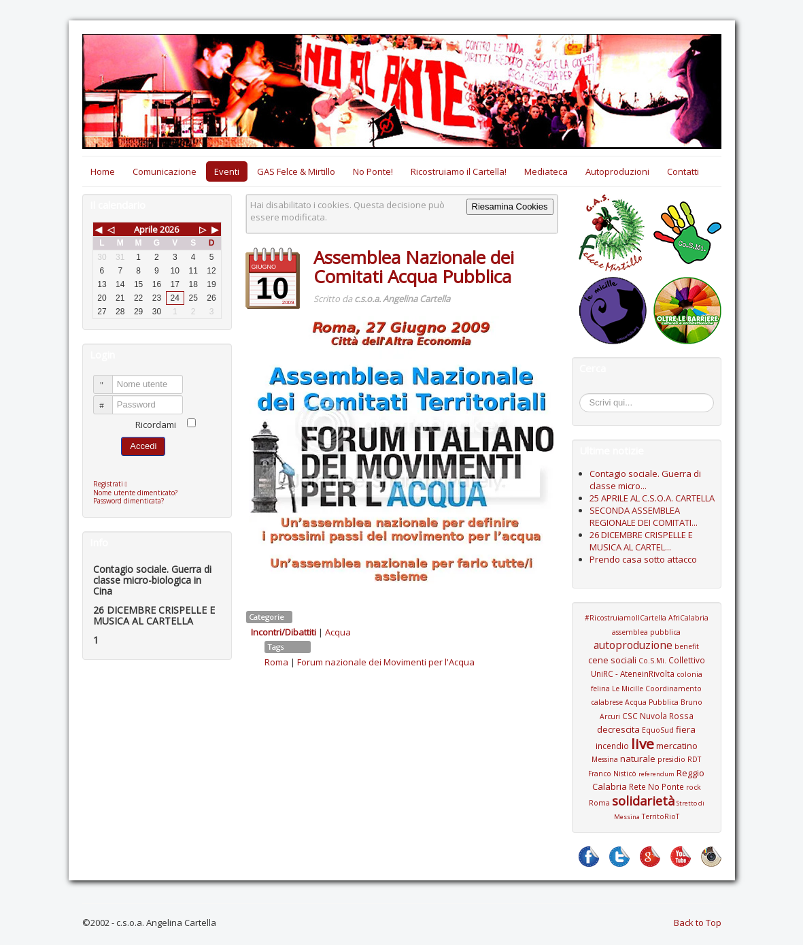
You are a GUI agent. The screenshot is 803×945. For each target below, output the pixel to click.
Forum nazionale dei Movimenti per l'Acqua (386, 662)
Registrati (114, 483)
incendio (612, 745)
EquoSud (658, 730)
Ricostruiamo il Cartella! (459, 171)
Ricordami (155, 424)
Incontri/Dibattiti (283, 632)
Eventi (226, 171)
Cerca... (586, 395)
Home (102, 171)
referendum (656, 773)
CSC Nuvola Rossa (658, 715)
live (642, 743)
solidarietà (643, 801)
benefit (686, 646)
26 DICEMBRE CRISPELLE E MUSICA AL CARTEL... (641, 541)
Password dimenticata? (128, 500)
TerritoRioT (660, 816)
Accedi (143, 446)
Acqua (338, 632)
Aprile (146, 229)
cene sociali (612, 660)
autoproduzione (633, 644)
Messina (605, 759)
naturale (637, 758)
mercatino (677, 746)
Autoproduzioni (617, 171)
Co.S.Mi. (652, 660)
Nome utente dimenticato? (135, 492)
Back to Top (697, 922)
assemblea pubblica (646, 632)
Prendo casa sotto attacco (643, 559)
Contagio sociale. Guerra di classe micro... (645, 479)
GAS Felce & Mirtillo (296, 171)
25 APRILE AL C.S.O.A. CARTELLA (652, 498)
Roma (276, 662)
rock (693, 787)
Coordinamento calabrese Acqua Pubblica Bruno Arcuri (646, 702)
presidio (671, 759)
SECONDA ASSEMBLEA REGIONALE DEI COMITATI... (644, 516)
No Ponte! (373, 171)
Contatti (683, 171)
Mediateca (546, 171)
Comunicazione (165, 171)
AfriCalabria (688, 618)
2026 (169, 229)
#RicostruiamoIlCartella (625, 618)
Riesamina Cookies (510, 206)
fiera (686, 729)
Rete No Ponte (656, 786)
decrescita (618, 729)
